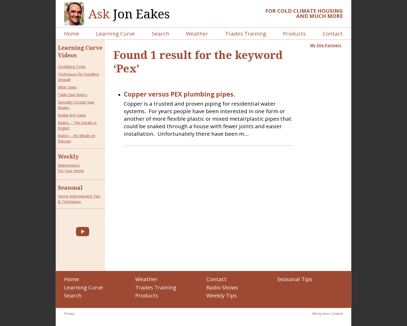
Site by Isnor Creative (327, 313)
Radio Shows (222, 287)
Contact (333, 33)
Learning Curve (115, 33)
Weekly (68, 156)
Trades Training (245, 33)
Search (160, 33)
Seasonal (70, 187)
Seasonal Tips (294, 279)
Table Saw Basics (72, 94)
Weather (197, 33)
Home (71, 33)
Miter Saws (67, 87)
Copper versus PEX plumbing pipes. (179, 94)
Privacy (69, 313)
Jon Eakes (129, 14)
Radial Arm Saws (72, 115)
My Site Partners (325, 45)
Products (294, 33)
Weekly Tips (221, 295)
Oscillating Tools (72, 66)
